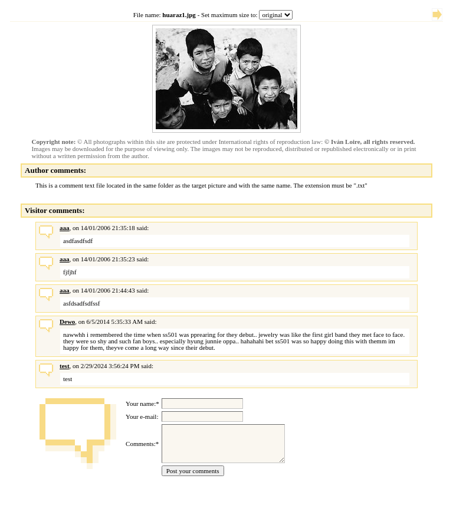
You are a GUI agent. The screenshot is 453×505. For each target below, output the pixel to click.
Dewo (67, 321)
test (65, 365)
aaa (65, 227)
